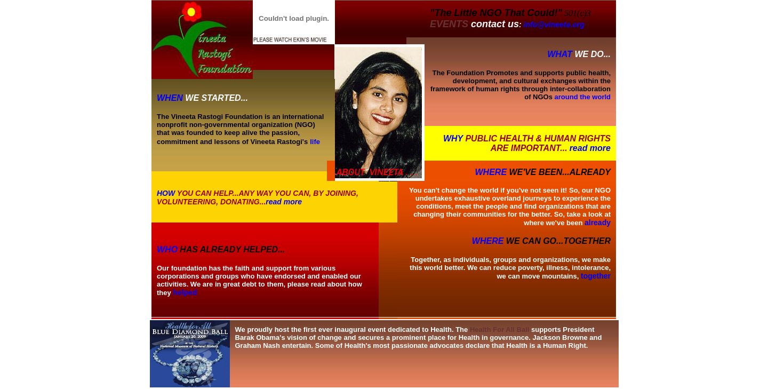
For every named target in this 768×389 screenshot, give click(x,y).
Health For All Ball (499, 330)
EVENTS (449, 24)
